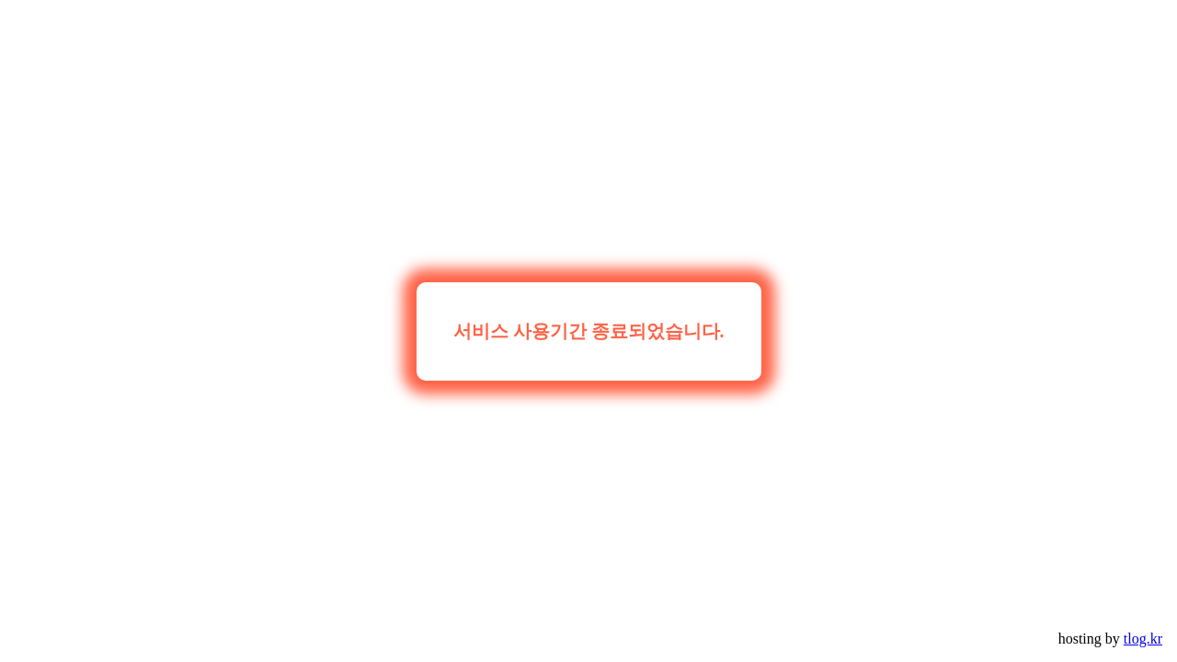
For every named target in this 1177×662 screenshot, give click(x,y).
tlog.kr (1143, 638)
